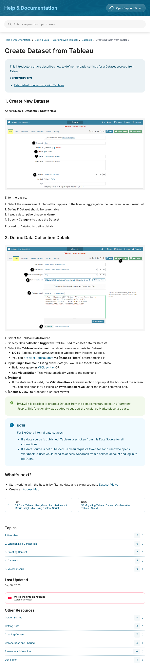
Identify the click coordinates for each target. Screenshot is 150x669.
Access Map (31, 489)
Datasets (87, 39)
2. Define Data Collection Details (38, 237)
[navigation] (74, 535)
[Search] (75, 24)
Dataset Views (108, 484)
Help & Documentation (30, 8)
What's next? (18, 474)
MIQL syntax (46, 367)
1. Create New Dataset (27, 101)
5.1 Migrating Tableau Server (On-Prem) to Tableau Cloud (105, 505)
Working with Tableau (65, 39)
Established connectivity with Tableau (39, 85)
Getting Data (42, 39)
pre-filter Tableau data (38, 357)
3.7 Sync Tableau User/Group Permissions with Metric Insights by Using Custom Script (41, 505)
